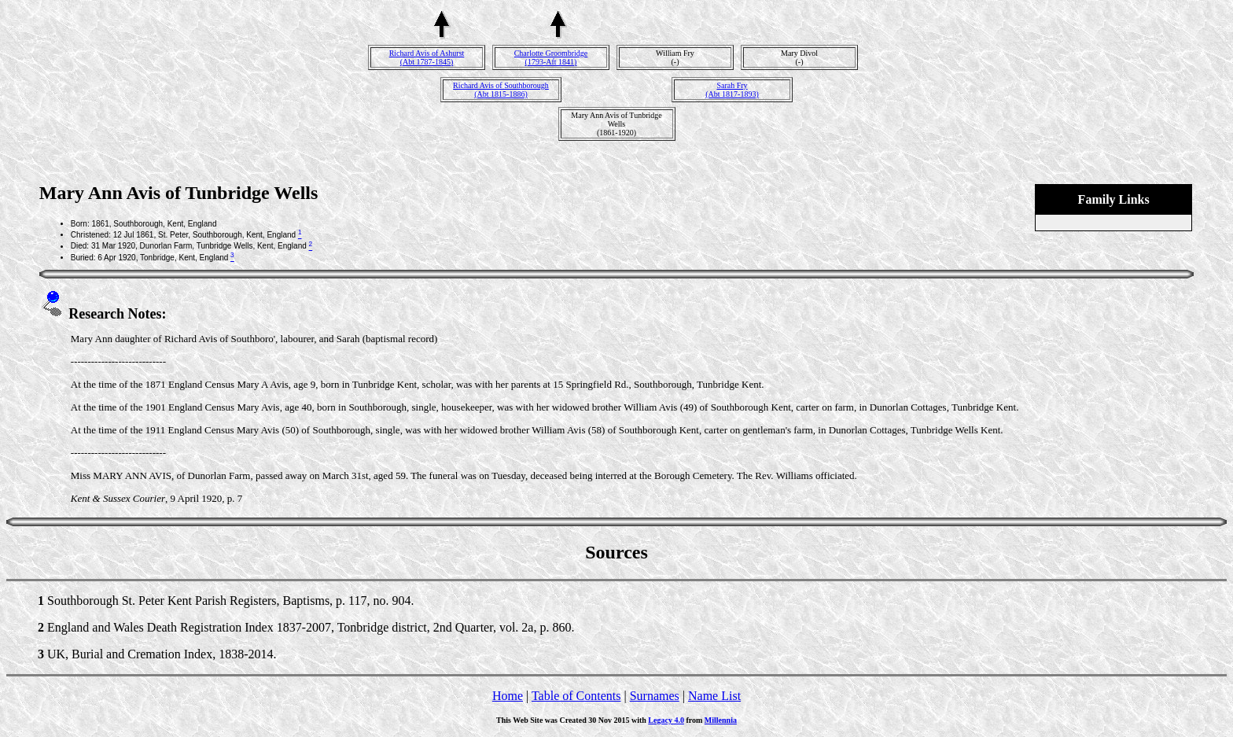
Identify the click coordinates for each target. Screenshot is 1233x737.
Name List (714, 695)
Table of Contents (576, 695)
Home (507, 695)
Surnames (654, 695)
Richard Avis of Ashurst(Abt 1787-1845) (427, 57)
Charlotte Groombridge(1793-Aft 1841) (551, 57)
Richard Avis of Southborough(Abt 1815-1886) (501, 89)
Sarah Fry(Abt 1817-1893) (732, 89)
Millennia (721, 720)
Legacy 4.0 (666, 720)
